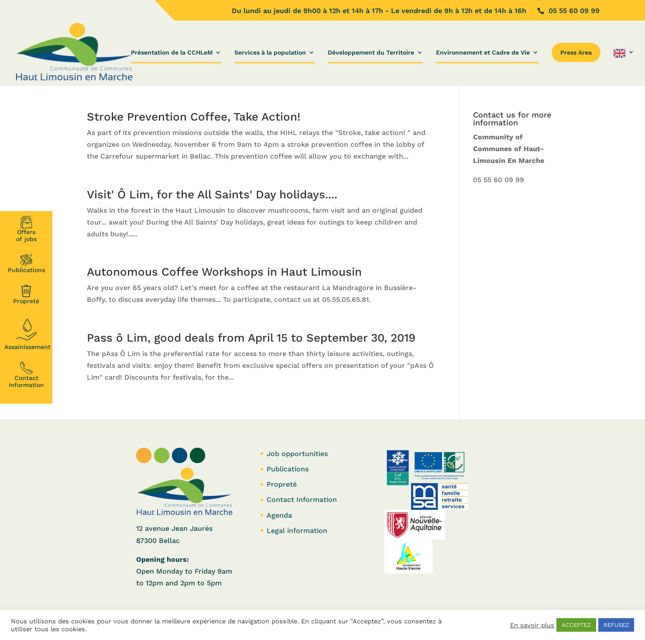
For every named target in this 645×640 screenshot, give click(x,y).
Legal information (297, 530)
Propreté (26, 294)
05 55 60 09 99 (498, 180)
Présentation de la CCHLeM (172, 52)
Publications (26, 263)
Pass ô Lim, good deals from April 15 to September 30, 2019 (251, 337)
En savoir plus (532, 625)
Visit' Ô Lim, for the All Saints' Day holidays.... (212, 194)
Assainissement (27, 332)
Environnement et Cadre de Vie (483, 52)
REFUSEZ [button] (616, 625)
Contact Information (26, 374)
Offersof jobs (26, 228)
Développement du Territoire (371, 52)
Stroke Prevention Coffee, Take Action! (193, 116)
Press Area (576, 52)
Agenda (279, 515)
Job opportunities (297, 454)
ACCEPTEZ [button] (576, 625)
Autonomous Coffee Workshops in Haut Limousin (224, 271)
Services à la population (270, 52)
